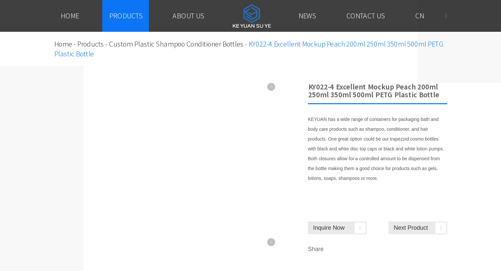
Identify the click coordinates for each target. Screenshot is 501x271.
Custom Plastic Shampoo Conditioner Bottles (176, 44)
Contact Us (365, 15)
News (307, 15)
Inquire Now (339, 228)
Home (69, 15)
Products (125, 15)
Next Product (420, 228)
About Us (188, 15)
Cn (419, 15)
